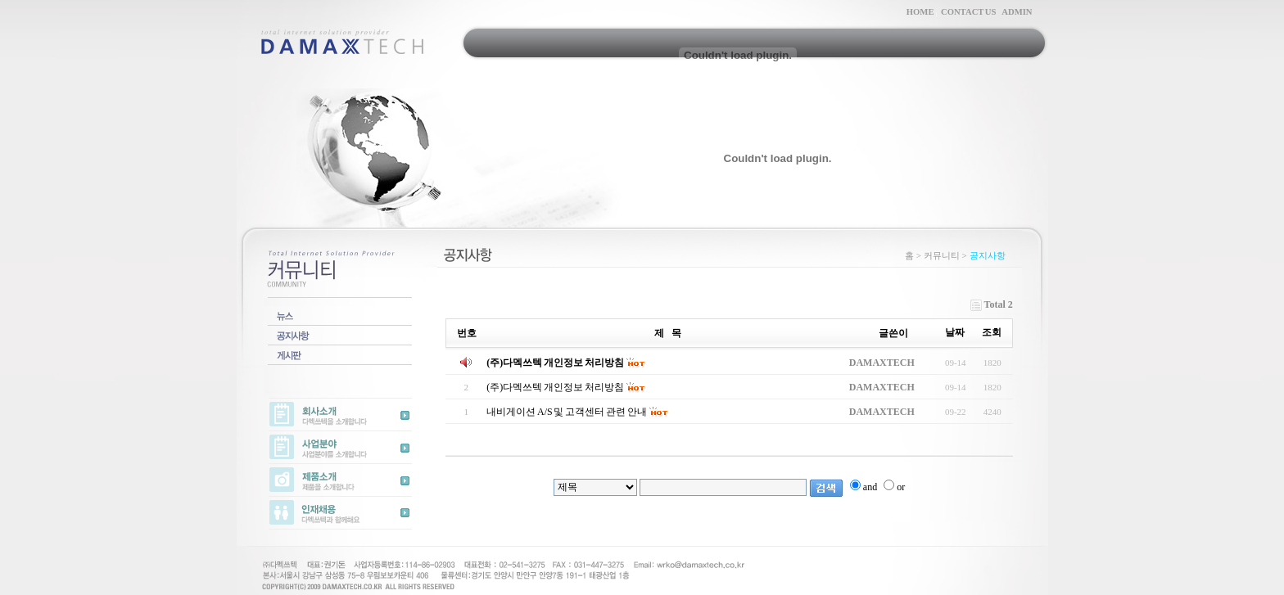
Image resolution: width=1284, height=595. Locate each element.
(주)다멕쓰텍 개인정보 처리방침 (555, 362)
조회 (991, 332)
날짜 (955, 332)
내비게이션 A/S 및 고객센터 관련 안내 (566, 411)
